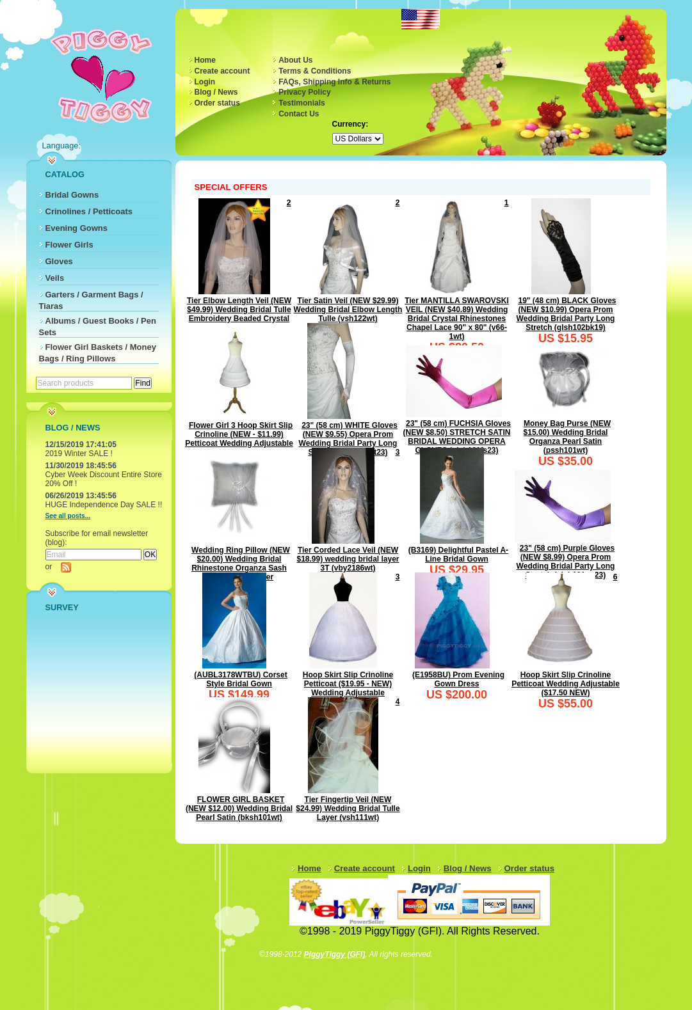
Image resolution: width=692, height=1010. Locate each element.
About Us (295, 60)
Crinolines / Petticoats (89, 211)
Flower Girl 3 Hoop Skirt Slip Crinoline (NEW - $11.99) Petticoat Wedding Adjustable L (239, 439)
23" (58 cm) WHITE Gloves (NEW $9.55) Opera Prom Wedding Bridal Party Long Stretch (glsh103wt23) (348, 439)
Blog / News (216, 92)
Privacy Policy (304, 92)
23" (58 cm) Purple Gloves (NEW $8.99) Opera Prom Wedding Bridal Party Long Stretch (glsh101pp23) (566, 562)
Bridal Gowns (72, 195)
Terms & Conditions (314, 71)
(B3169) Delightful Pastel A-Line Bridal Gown (458, 555)
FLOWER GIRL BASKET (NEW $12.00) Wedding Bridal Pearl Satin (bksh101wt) (239, 808)
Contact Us (298, 113)
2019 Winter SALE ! (79, 453)
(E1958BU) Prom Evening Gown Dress (458, 679)
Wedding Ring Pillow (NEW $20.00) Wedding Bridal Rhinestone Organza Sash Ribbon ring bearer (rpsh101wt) (240, 568)
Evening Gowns (76, 228)
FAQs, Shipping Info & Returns (334, 81)
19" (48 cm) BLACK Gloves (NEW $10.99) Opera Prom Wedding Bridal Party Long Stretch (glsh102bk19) (566, 314)
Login (205, 81)
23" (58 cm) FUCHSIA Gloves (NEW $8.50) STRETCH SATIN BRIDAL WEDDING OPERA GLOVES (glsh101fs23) (457, 437)
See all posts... (68, 515)
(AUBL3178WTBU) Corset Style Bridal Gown (240, 679)
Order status (217, 103)
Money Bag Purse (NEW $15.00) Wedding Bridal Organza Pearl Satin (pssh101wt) (567, 437)
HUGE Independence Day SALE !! (104, 504)
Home (205, 60)
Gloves (59, 261)
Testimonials (301, 103)
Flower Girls (69, 244)
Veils (55, 278)
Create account (222, 71)
